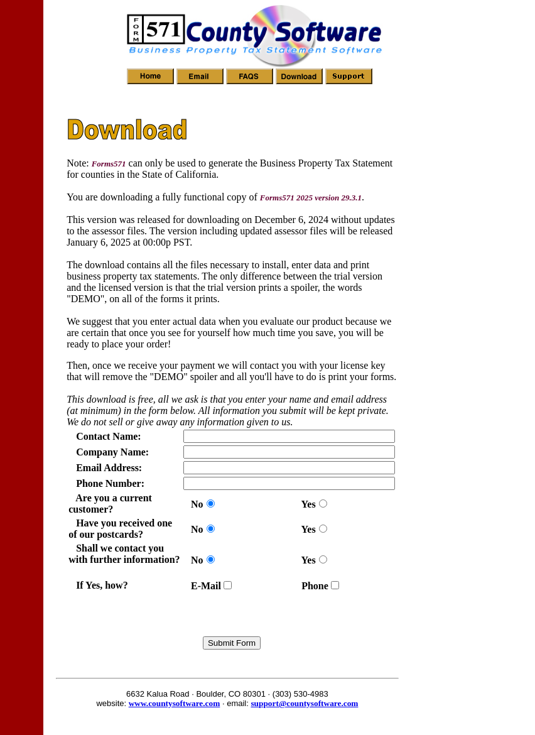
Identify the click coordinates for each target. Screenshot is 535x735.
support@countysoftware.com (304, 703)
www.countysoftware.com (174, 703)
